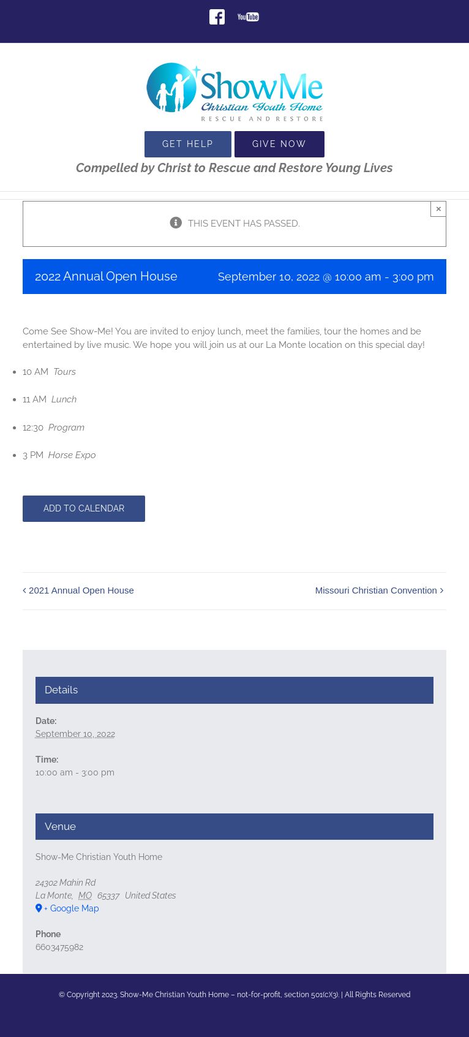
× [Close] (438, 208)
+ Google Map (71, 908)
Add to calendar (83, 508)
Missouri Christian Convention (376, 590)
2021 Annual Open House (81, 590)
